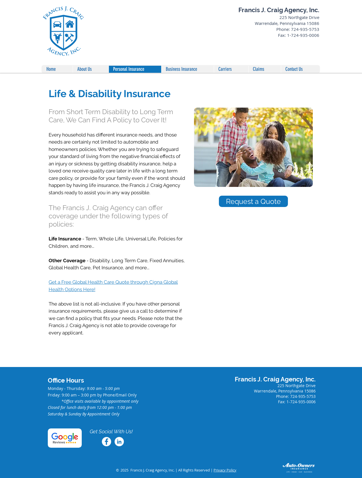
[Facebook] (106, 441)
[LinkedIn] (119, 441)
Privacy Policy (225, 470)
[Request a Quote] (253, 201)
